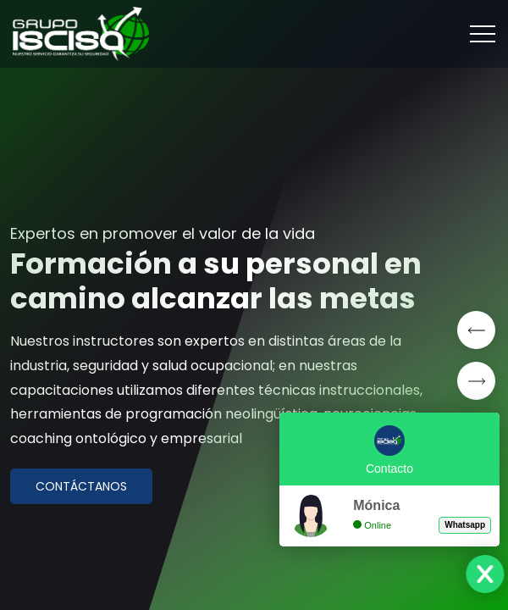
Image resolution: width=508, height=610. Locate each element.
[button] (476, 330)
